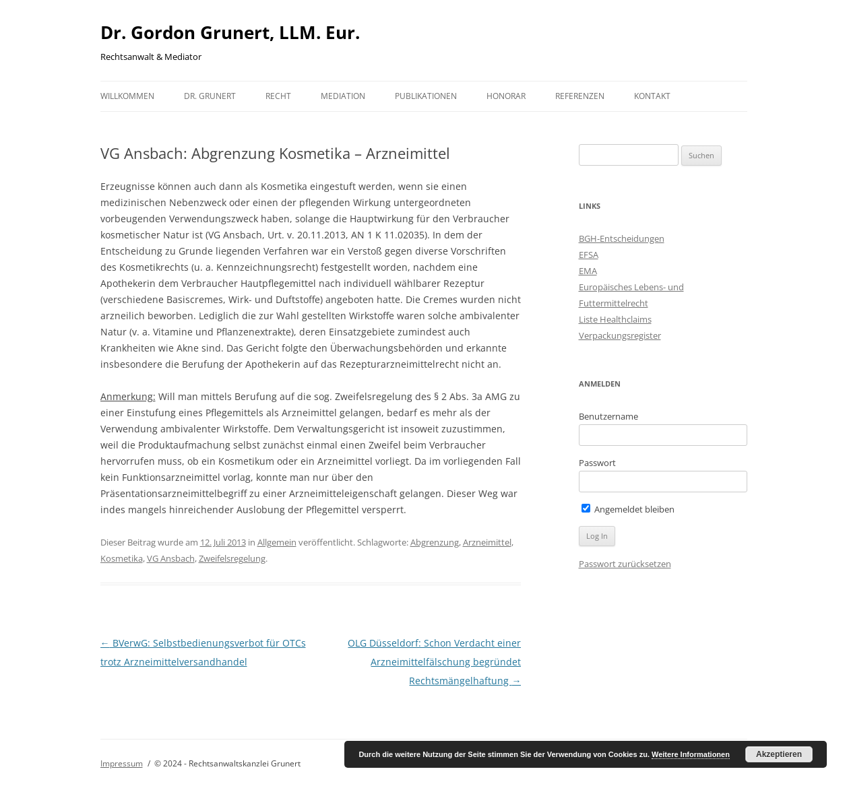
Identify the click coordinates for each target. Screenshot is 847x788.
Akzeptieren (779, 754)
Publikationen (426, 96)
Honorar (506, 96)
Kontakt (652, 96)
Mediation (343, 96)
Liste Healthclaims (615, 319)
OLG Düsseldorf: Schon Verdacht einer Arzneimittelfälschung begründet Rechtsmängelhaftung (434, 661)
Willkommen (127, 96)
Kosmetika (121, 558)
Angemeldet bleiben (628, 509)
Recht (278, 96)
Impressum (121, 763)
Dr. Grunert (210, 96)
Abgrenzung (434, 542)
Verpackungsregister (620, 335)
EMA (588, 271)
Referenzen (579, 96)
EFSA (588, 255)
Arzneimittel (487, 542)
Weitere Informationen (691, 754)
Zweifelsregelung (232, 558)
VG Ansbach (171, 558)
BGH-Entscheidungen (621, 238)
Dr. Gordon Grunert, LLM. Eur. (230, 32)
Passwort (597, 463)
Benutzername (608, 416)
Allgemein (276, 542)
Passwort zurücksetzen (625, 564)
